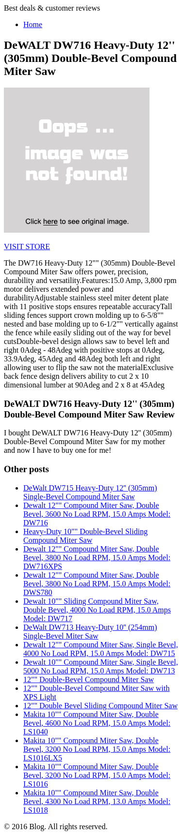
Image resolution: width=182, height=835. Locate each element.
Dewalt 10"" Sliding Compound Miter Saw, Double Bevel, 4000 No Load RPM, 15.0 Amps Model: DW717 (97, 610)
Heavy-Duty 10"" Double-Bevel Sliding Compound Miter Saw (85, 535)
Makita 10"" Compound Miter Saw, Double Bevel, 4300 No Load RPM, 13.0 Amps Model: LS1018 (96, 801)
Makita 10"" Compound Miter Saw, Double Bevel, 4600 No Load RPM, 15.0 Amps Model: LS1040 (96, 723)
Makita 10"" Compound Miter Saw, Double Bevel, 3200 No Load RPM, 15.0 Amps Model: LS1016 (96, 775)
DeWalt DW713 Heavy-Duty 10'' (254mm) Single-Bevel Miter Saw (90, 631)
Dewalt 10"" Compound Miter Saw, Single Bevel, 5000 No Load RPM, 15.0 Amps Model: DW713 (100, 666)
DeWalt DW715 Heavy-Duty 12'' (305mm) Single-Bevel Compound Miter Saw (90, 492)
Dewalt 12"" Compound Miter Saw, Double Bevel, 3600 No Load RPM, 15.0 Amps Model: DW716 (96, 514)
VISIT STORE (27, 246)
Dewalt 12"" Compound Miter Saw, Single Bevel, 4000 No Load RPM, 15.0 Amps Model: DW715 (100, 649)
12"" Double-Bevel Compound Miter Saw (88, 679)
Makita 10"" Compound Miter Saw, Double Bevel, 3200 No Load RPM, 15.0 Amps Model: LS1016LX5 (96, 749)
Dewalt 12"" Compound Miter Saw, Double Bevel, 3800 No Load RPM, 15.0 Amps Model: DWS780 (96, 583)
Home (32, 24)
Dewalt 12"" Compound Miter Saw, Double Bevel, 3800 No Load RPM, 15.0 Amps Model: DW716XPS (96, 557)
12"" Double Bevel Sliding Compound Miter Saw (100, 705)
